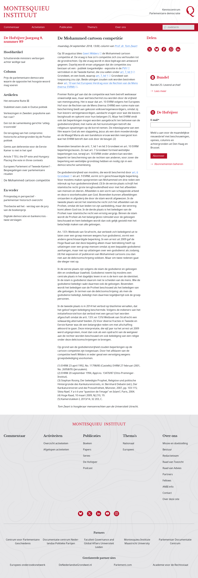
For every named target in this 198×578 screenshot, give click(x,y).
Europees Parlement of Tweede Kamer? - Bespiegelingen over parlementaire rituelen (27, 170)
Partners (168, 474)
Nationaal (128, 443)
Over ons (170, 436)
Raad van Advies (172, 468)
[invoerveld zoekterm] (178, 27)
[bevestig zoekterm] (165, 27)
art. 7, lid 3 (126, 72)
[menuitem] (13, 27)
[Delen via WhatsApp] (171, 49)
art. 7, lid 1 (102, 76)
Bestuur (167, 449)
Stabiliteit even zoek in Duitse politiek (25, 107)
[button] (81, 513)
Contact (167, 493)
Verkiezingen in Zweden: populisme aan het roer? (27, 115)
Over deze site (171, 499)
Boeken (87, 443)
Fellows (167, 480)
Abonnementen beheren (168, 164)
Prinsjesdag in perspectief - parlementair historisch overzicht (23, 198)
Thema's (130, 436)
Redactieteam (171, 456)
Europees (128, 449)
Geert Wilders (91, 53)
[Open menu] (53, 27)
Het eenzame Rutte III (16, 101)
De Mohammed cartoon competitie (27, 180)
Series (86, 456)
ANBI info (168, 487)
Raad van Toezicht (173, 462)
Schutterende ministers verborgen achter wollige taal (24, 60)
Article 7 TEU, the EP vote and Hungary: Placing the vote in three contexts (26, 158)
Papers (87, 449)
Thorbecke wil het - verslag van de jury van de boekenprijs (26, 208)
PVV (124, 68)
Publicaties (92, 436)
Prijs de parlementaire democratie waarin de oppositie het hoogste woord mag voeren (27, 81)
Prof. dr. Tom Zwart (126, 46)
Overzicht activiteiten (55, 443)
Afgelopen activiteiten (56, 449)
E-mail (154, 120)
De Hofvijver (90, 462)
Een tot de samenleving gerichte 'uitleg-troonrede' (27, 125)
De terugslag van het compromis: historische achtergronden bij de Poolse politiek (27, 136)
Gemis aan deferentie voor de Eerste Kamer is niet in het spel (25, 148)
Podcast (88, 468)
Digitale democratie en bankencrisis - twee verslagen (25, 218)
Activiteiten (52, 436)
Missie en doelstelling (175, 443)
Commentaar (14, 436)
